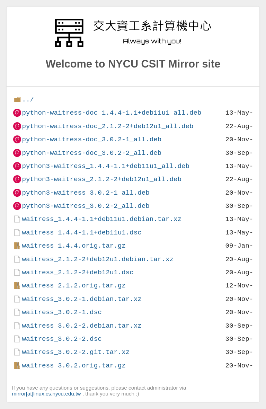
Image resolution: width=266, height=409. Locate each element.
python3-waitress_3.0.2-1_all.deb (85, 192)
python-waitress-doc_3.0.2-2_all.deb (91, 153)
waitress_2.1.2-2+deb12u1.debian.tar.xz (97, 259)
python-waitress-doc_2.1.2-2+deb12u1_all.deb (107, 126)
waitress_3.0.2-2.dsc (61, 339)
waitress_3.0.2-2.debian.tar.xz (81, 325)
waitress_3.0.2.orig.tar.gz (73, 365)
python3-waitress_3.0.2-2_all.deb (85, 206)
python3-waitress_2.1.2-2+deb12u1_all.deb (101, 179)
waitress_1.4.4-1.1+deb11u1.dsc (81, 232)
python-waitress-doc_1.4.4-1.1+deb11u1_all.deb (111, 112)
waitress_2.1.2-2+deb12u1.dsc (77, 272)
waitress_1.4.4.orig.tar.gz (73, 245)
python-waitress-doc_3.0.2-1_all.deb (91, 139)
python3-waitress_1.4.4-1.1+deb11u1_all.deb (105, 166)
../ (28, 99)
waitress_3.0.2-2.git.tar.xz (76, 352)
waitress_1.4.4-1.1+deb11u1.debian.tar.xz (101, 219)
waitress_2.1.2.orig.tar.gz (73, 285)
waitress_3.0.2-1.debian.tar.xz (81, 299)
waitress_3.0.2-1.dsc (61, 312)
